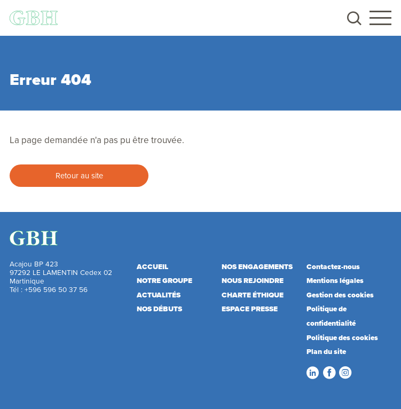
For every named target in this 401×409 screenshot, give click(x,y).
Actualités (158, 294)
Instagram (345, 373)
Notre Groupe (164, 280)
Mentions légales (335, 280)
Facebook (329, 373)
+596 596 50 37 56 (56, 289)
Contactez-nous (333, 266)
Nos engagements (257, 266)
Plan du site (326, 351)
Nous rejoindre (253, 280)
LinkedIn (312, 373)
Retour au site (79, 175)
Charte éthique (253, 294)
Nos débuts (159, 308)
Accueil (152, 266)
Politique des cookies (342, 337)
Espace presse (250, 308)
